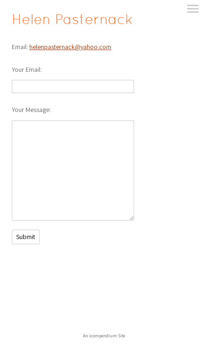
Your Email (26, 69)
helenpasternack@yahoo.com (70, 47)
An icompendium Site (104, 336)
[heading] (72, 21)
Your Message (30, 109)
